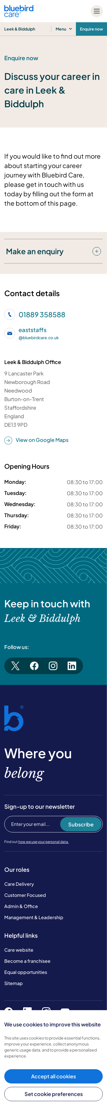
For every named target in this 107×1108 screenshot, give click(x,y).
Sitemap (13, 983)
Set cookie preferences (54, 1094)
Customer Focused (25, 895)
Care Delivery (19, 884)
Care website (18, 950)
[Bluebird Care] (18, 15)
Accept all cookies (53, 1076)
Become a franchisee (27, 961)
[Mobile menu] (97, 11)
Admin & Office (21, 906)
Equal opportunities (25, 972)
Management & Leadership (33, 917)
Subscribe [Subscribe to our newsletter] (81, 824)
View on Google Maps (36, 440)
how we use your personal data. (43, 842)
